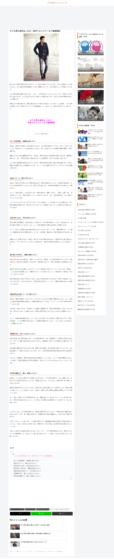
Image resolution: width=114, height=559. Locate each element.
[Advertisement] (57, 18)
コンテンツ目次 (40, 134)
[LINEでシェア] (41, 513)
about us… (50, 554)
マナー (53, 509)
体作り (67, 509)
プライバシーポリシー (60, 554)
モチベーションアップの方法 (17, 509)
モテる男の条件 (60, 509)
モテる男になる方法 (30, 509)
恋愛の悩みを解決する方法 (42, 509)
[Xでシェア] (20, 513)
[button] (62, 513)
